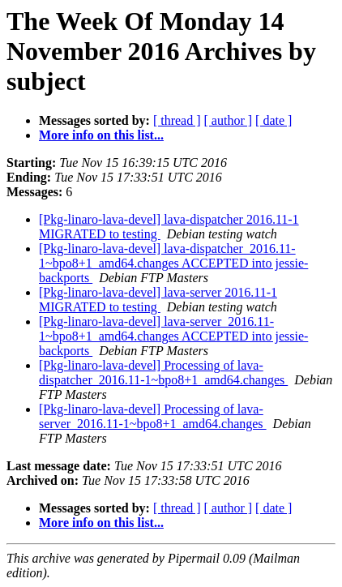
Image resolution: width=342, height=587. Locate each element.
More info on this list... (101, 135)
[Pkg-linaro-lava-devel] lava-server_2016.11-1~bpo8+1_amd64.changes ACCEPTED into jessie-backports (173, 336)
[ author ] (228, 120)
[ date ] (273, 120)
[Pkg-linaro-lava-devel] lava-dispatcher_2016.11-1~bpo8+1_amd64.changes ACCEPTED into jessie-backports (173, 263)
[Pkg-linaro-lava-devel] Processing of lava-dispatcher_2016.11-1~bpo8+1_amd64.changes (163, 372)
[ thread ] (177, 120)
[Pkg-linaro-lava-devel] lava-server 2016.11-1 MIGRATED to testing (158, 299)
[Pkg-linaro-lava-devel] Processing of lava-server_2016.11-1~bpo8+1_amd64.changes (153, 416)
